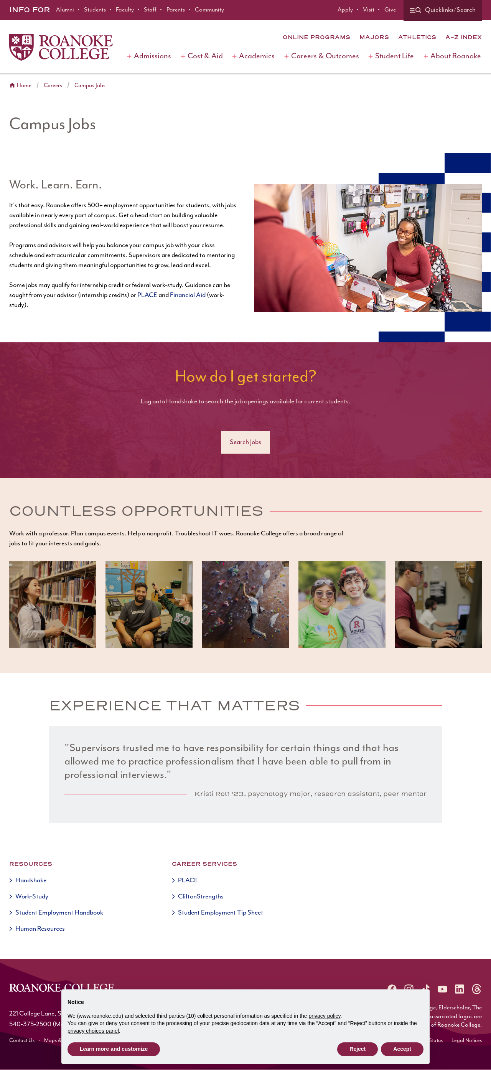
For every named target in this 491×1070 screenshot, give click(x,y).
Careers (53, 85)
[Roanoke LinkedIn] (459, 989)
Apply (345, 9)
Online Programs (316, 37)
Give (390, 9)
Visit (368, 9)
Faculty (125, 9)
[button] (52, 604)
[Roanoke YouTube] (442, 989)
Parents (175, 9)
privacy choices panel (93, 1031)
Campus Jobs (89, 85)
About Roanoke (455, 56)
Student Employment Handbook (59, 912)
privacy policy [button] (325, 1016)
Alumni (65, 9)
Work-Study (31, 896)
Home (24, 85)
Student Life (394, 56)
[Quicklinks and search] (443, 10)
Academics (257, 56)
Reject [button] (357, 1049)
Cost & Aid (205, 56)
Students (95, 9)
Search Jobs (245, 442)
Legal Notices (466, 1040)
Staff (150, 9)
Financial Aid (188, 295)
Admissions (152, 56)
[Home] (61, 47)
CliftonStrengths (201, 896)
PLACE (147, 295)
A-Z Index (463, 37)
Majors (374, 37)
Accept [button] (402, 1049)
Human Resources (40, 929)
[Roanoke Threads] (476, 989)
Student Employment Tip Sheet (220, 912)
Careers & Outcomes (325, 56)
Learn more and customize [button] (114, 1049)
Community (209, 9)
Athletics (417, 37)
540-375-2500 (30, 1024)
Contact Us (22, 1040)
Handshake (30, 880)
